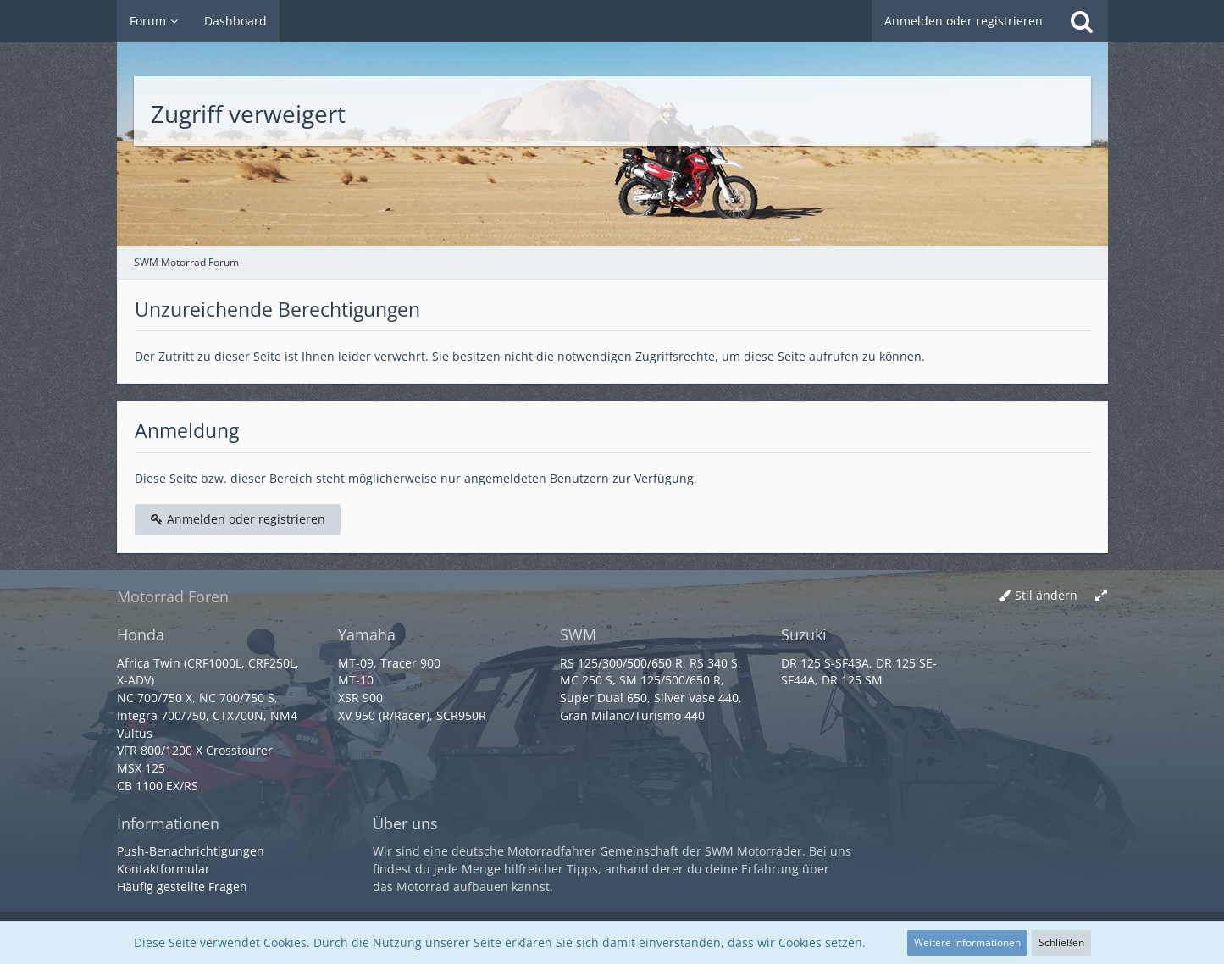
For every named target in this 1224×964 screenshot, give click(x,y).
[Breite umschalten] (1101, 596)
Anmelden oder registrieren (963, 21)
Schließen (1061, 942)
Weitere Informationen (967, 942)
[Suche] (1081, 21)
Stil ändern (1046, 595)
